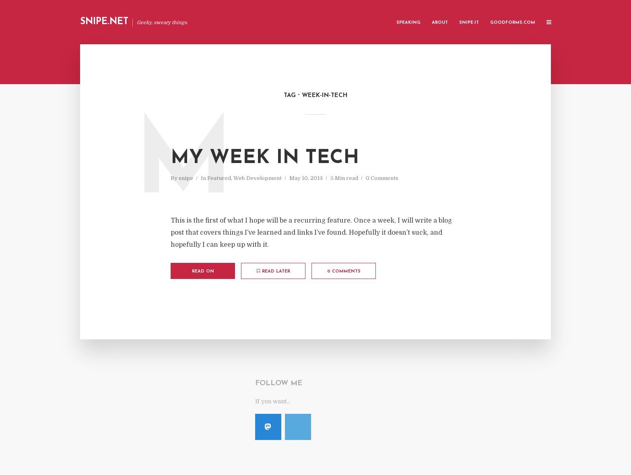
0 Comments (382, 178)
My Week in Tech (265, 158)
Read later (273, 271)
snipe (186, 178)
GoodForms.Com (512, 23)
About (440, 23)
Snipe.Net (104, 22)
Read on (203, 271)
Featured (219, 178)
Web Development (257, 178)
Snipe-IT (469, 23)
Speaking (408, 23)
